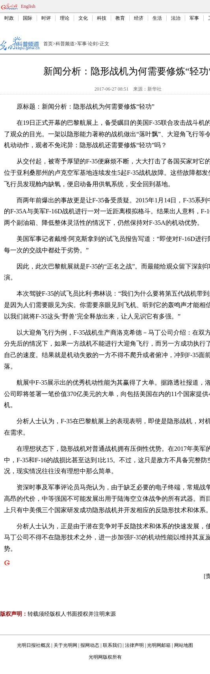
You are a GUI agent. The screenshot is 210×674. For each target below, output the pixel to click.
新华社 (154, 89)
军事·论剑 (87, 43)
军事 (194, 18)
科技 (101, 18)
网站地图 (183, 645)
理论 (64, 18)
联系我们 (112, 645)
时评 (46, 18)
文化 (83, 18)
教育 (120, 18)
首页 (48, 43)
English (28, 6)
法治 (175, 18)
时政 (9, 18)
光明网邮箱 (159, 645)
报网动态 (89, 645)
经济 (138, 18)
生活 (157, 18)
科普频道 (65, 43)
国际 (27, 18)
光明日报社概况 (33, 645)
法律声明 (134, 645)
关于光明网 (65, 645)
